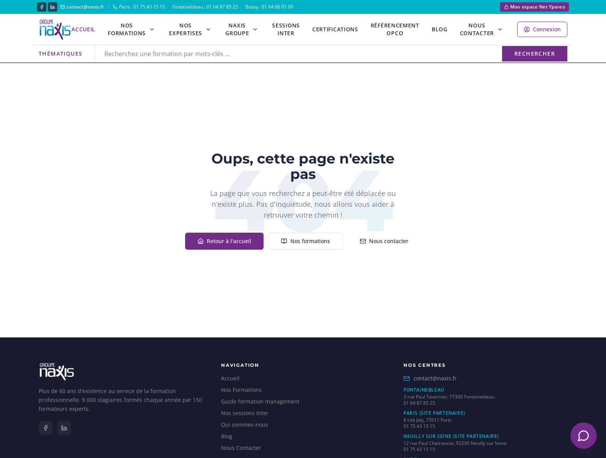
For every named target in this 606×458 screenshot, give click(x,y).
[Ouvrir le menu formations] (152, 29)
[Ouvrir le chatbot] (583, 435)
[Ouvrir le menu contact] (500, 29)
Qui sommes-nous (244, 424)
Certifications (335, 29)
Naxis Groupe (237, 29)
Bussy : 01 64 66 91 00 (269, 7)
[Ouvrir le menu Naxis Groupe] (255, 29)
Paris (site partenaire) (434, 413)
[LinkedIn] (52, 7)
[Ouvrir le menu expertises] (208, 29)
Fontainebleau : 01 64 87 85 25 (205, 7)
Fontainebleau (423, 390)
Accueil (83, 29)
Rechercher (534, 53)
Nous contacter (384, 241)
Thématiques (60, 53)
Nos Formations (127, 29)
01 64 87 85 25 (419, 403)
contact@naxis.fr (82, 7)
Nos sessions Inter (245, 413)
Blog (440, 29)
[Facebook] (41, 7)
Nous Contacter (477, 29)
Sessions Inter (286, 29)
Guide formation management (260, 401)
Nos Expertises (185, 29)
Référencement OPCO (395, 29)
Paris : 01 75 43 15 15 (139, 7)
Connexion (542, 29)
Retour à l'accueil (224, 241)
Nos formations (305, 241)
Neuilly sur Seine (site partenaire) (451, 436)
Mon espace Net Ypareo (534, 6)
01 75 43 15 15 (419, 426)
